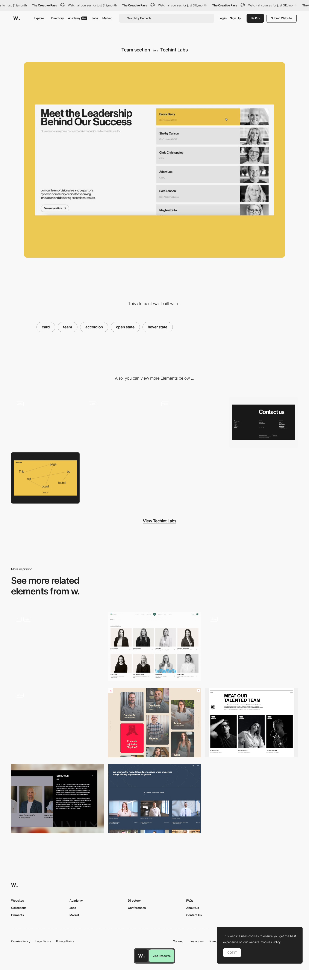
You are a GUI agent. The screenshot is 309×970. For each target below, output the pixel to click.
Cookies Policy (20, 941)
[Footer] (263, 422)
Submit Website (281, 18)
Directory (57, 18)
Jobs (95, 18)
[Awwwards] (16, 18)
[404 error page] (45, 478)
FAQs (189, 900)
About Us (192, 908)
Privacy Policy (65, 941)
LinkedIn (214, 941)
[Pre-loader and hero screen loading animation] (45, 422)
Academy (77, 18)
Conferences (137, 908)
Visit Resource (162, 956)
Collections (18, 908)
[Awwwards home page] (141, 955)
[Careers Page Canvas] (57, 646)
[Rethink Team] (251, 722)
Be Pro (255, 18)
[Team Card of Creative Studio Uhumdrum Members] (57, 722)
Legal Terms (43, 941)
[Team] (154, 646)
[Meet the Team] (154, 798)
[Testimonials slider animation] (118, 422)
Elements (17, 915)
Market (107, 18)
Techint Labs (174, 49)
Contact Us (194, 915)
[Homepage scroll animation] (191, 422)
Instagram (197, 941)
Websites (17, 900)
